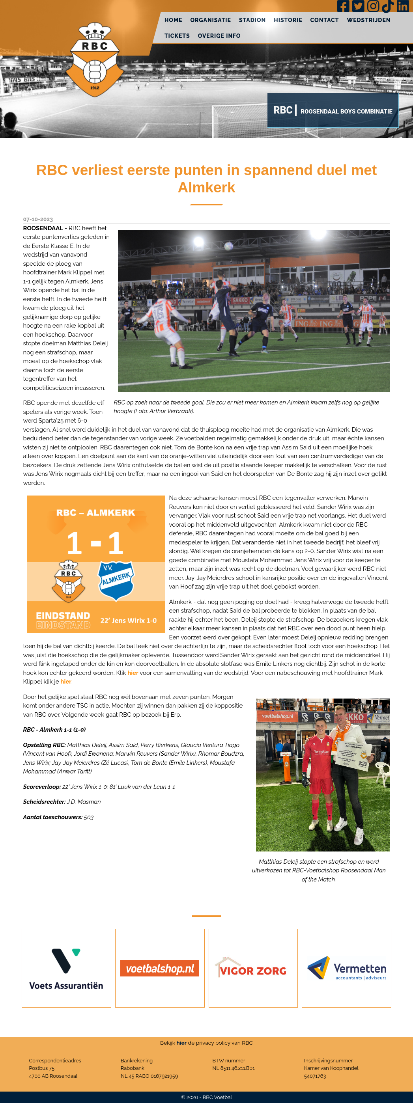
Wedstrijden (369, 20)
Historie (288, 20)
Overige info (219, 36)
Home (173, 20)
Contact (324, 20)
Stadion (252, 20)
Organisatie (210, 20)
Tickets (177, 36)
